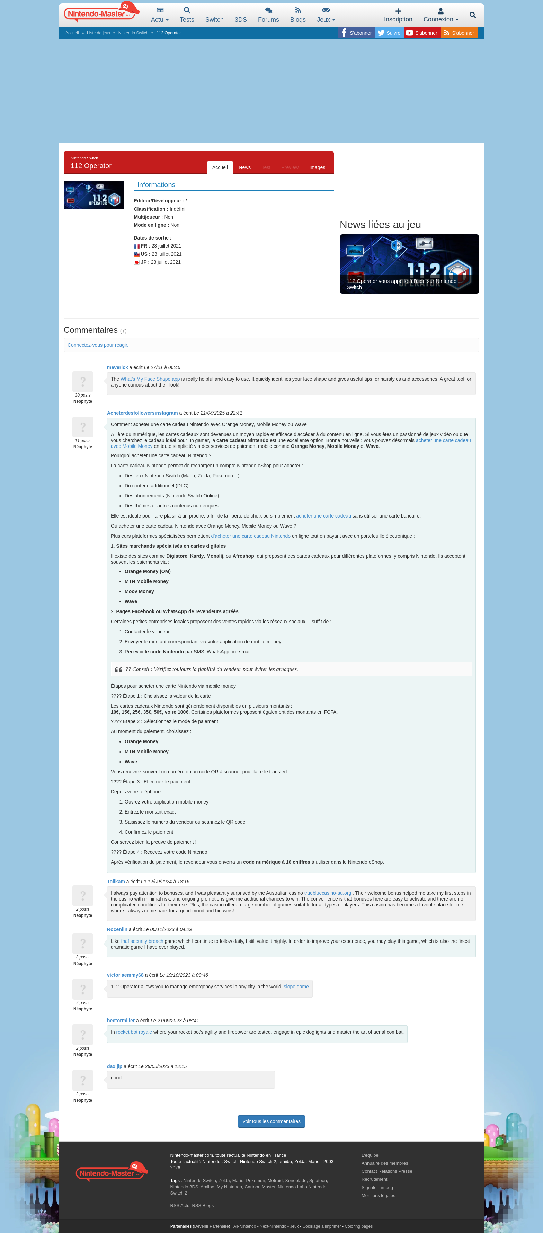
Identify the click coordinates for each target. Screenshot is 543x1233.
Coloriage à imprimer (321, 1226)
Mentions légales (378, 1195)
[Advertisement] (271, 90)
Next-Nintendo (273, 1226)
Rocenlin (117, 929)
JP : (142, 262)
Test (265, 167)
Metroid (275, 1180)
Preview (289, 167)
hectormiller (121, 1020)
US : (142, 254)
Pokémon (255, 1180)
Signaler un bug (377, 1187)
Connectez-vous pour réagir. (98, 345)
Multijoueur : (148, 217)
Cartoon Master (259, 1186)
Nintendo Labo (292, 1186)
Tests (187, 15)
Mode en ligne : (151, 225)
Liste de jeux (98, 33)
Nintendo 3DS (184, 1186)
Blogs (298, 15)
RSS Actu (180, 1205)
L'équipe (370, 1155)
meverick (117, 367)
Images (317, 167)
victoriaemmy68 (125, 975)
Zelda (224, 1180)
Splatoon (318, 1180)
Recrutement (374, 1179)
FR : (142, 246)
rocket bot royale (134, 1032)
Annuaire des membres (385, 1163)
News (244, 167)
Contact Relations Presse (387, 1171)
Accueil (72, 33)
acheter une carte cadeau (323, 516)
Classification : (151, 209)
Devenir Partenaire (211, 1226)
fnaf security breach (142, 941)
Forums (268, 15)
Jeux (326, 15)
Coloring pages (359, 1226)
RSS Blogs (203, 1205)
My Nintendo (229, 1186)
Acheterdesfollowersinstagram (142, 413)
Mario (238, 1180)
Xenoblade (295, 1180)
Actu (160, 15)
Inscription (398, 15)
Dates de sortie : (153, 238)
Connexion (441, 15)
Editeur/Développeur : (159, 200)
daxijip (114, 1066)
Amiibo (207, 1186)
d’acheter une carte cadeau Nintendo (251, 536)
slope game (296, 986)
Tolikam (116, 881)
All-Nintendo (244, 1226)
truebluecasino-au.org (327, 893)
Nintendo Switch (133, 33)
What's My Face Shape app (150, 379)
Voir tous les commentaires (271, 1121)
